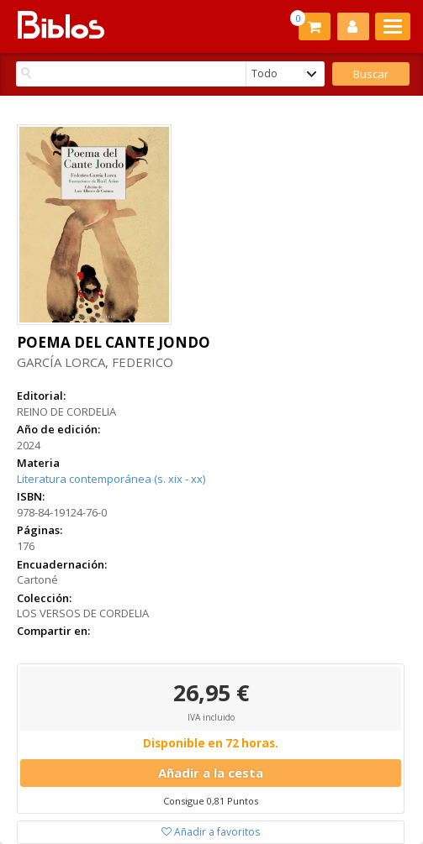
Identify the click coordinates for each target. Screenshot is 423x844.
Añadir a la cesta (210, 772)
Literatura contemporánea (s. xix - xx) (111, 478)
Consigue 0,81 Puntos (210, 800)
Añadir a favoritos (210, 832)
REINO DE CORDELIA (66, 411)
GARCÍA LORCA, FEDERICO (95, 362)
